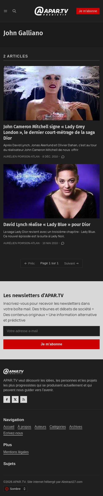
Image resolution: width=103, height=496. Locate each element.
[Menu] (6, 11)
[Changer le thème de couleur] (15, 489)
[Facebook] (6, 399)
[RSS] (23, 399)
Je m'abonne (88, 11)
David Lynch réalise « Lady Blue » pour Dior (46, 224)
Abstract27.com (72, 481)
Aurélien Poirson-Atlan (21, 156)
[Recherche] (14, 11)
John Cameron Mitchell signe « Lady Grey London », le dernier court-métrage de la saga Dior (49, 132)
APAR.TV (19, 481)
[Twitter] (15, 399)
